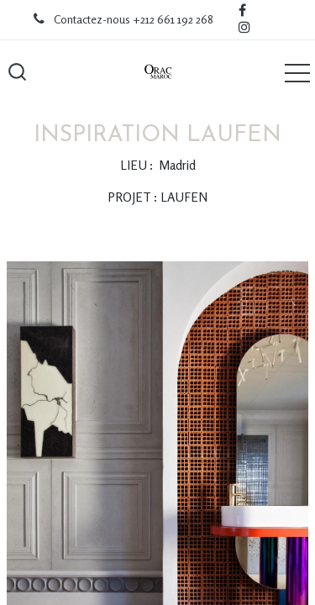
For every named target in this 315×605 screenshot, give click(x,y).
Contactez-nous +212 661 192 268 (133, 19)
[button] (17, 72)
